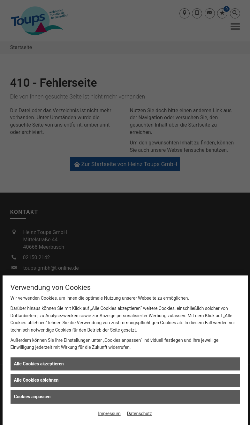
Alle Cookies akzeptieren (39, 363)
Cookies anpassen (32, 396)
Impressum (109, 413)
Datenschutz (139, 413)
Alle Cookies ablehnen (36, 380)
